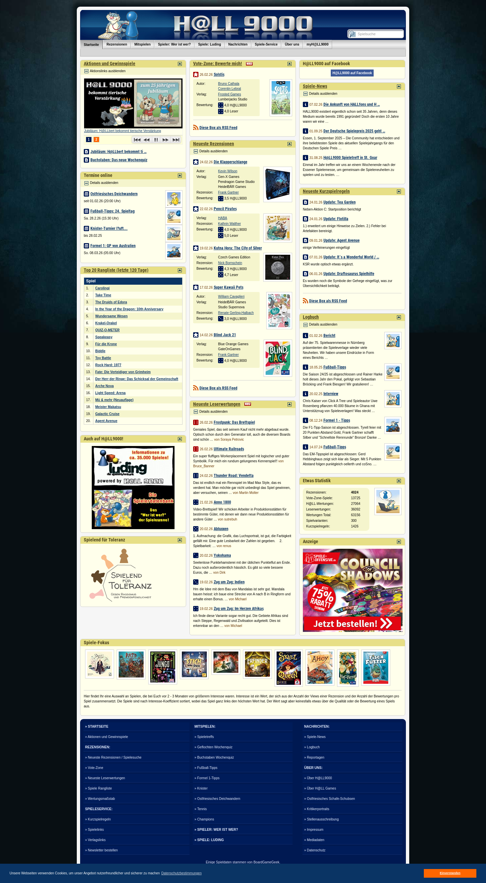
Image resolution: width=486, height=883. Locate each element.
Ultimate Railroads (229, 449)
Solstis (219, 74)
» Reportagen (314, 757)
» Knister (200, 788)
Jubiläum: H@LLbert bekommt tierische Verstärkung (122, 131)
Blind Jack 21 (225, 335)
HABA (222, 218)
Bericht (329, 335)
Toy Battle (103, 358)
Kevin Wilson (227, 171)
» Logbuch (312, 747)
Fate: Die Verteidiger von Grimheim (123, 372)
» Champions (204, 819)
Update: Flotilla (335, 219)
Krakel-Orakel (106, 323)
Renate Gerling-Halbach (236, 313)
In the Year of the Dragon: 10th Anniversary (129, 309)
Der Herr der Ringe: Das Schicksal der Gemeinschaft (137, 379)
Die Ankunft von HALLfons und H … (351, 104)
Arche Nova (104, 386)
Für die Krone (106, 344)
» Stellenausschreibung (321, 819)
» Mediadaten (314, 840)
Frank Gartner (228, 192)
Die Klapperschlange (230, 162)
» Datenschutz (314, 850)
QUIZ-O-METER (107, 330)
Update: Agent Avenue (341, 240)
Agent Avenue (106, 421)
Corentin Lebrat (229, 88)
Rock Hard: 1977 (108, 365)
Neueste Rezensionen (213, 143)
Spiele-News (315, 86)
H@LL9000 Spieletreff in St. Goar (350, 157)
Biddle (100, 351)
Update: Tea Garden (339, 202)
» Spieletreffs (204, 737)
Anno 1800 (222, 502)
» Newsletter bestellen (101, 850)
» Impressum (313, 829)
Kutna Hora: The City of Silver (238, 248)
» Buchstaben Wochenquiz (214, 757)
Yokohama (222, 555)
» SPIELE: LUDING (209, 840)
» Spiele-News (314, 737)
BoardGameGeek (266, 862)
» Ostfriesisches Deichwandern (217, 799)
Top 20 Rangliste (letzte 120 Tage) (116, 270)
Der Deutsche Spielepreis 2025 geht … (354, 131)
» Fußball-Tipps (205, 768)
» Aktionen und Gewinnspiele (106, 737)
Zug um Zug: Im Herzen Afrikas (239, 608)
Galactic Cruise (107, 414)
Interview (330, 393)
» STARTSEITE (96, 726)
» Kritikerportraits (316, 809)
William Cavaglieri (231, 296)
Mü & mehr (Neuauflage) (114, 400)
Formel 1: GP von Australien (113, 245)
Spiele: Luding (209, 44)
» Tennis (200, 809)
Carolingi (102, 288)
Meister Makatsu (108, 407)
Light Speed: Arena (110, 393)
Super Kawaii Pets (228, 287)
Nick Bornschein (230, 263)
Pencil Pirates (225, 209)
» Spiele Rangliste (98, 788)
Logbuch (311, 317)
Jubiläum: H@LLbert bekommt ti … (118, 151)
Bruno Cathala (228, 83)
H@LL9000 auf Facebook (352, 73)
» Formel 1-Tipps (206, 778)
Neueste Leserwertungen (216, 404)
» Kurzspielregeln (98, 819)
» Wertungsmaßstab (100, 799)
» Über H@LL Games (320, 788)
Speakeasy (104, 337)
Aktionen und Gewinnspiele (109, 63)
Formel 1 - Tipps (336, 420)
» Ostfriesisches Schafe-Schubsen (329, 799)
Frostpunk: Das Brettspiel (234, 422)
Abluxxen (221, 528)
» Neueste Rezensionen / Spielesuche (113, 757)
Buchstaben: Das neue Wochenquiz (118, 160)
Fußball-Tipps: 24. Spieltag (112, 211)
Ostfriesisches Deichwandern (114, 194)
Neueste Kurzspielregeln (326, 191)
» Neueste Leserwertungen (105, 778)
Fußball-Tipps (334, 367)
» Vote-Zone (94, 768)
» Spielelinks (94, 829)
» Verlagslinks (95, 840)
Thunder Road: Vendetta (234, 475)
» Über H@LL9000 (318, 778)
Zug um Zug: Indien (229, 582)
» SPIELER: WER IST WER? (216, 829)
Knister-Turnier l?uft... (109, 228)
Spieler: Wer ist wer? (174, 44)
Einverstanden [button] (450, 873)
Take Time (103, 295)
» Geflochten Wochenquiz (213, 747)
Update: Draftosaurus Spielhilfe (348, 273)
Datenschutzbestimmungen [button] (181, 873)
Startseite (91, 45)
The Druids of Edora (111, 302)
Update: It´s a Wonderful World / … (351, 257)
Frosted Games (229, 94)
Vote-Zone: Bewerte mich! (217, 63)
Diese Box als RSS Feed (218, 127)
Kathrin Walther (229, 223)
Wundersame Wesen (111, 316)
